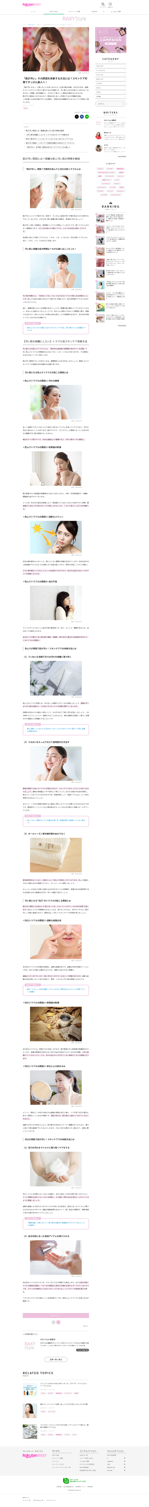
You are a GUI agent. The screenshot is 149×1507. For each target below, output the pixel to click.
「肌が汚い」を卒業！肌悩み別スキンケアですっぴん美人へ (48, 147)
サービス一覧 (26, 1500)
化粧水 (122, 187)
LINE (108, 1464)
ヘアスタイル (106, 183)
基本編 (121, 172)
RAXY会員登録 (111, 1455)
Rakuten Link (111, 1467)
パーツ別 (112, 187)
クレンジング (68, 1393)
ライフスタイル (115, 195)
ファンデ (110, 191)
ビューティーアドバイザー (60, 1467)
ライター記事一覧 (83, 1350)
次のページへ (56, 1315)
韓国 (100, 176)
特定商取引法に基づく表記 (88, 1470)
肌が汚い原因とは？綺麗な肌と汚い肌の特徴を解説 (45, 130)
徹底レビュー (106, 180)
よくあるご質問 (116, 11)
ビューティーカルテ (58, 1464)
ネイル (98, 88)
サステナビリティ (51, 1500)
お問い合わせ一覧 (38, 1500)
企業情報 (58, 1486)
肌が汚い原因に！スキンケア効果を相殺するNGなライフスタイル (50, 143)
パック (74, 1434)
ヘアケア (99, 83)
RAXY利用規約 (84, 1467)
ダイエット (120, 191)
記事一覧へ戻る (56, 1359)
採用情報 (90, 1486)
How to (25, 108)
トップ (33, 11)
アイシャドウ (109, 176)
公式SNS (94, 11)
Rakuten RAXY (32, 4)
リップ (117, 180)
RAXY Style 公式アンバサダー (106, 172)
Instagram (110, 1461)
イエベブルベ (101, 187)
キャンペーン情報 (74, 11)
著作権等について (80, 1486)
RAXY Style (54, 11)
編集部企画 (58, 1393)
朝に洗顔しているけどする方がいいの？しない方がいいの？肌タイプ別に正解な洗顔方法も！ (56, 729)
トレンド (120, 176)
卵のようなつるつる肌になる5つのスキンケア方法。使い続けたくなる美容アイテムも (56, 328)
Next (85, 1326)
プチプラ (116, 183)
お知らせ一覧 (84, 1455)
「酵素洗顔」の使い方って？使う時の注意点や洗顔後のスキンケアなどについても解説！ (56, 1223)
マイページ (55, 1461)
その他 (98, 96)
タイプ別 (104, 195)
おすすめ (50, 1393)
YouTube (109, 1470)
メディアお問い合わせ (86, 1458)
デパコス (100, 191)
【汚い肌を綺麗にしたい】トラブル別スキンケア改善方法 (47, 134)
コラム (98, 92)
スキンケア (31, 105)
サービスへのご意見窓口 (87, 1464)
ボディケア (99, 79)
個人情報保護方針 (68, 1486)
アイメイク (99, 75)
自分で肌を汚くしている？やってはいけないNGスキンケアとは (49, 139)
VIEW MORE (121, 156)
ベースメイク (100, 70)
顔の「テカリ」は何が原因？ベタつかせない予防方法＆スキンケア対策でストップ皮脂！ (56, 990)
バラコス (67, 1434)
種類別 (76, 1393)
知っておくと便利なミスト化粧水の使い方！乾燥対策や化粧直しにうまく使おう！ (56, 821)
